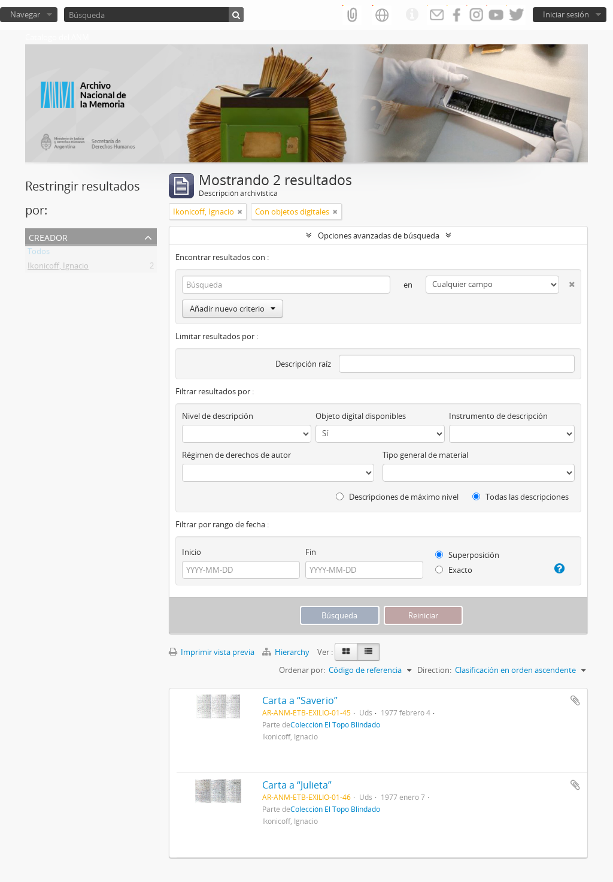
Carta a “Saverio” (300, 700)
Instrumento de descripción (498, 415)
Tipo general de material (425, 454)
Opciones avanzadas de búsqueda (378, 235)
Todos (39, 253)
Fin (310, 551)
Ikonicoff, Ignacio (58, 267)
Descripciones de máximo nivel (397, 496)
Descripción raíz (303, 363)
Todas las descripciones (520, 496)
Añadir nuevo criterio (232, 308)
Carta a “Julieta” (297, 785)
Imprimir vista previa (211, 652)
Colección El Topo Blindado (335, 724)
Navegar (25, 14)
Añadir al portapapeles (575, 700)
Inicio (191, 551)
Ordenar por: (302, 669)
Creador (48, 236)
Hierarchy (286, 652)
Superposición (467, 554)
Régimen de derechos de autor (236, 454)
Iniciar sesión (566, 14)
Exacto (453, 569)
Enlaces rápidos (412, 15)
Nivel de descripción (217, 415)
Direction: (434, 669)
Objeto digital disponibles (360, 415)
